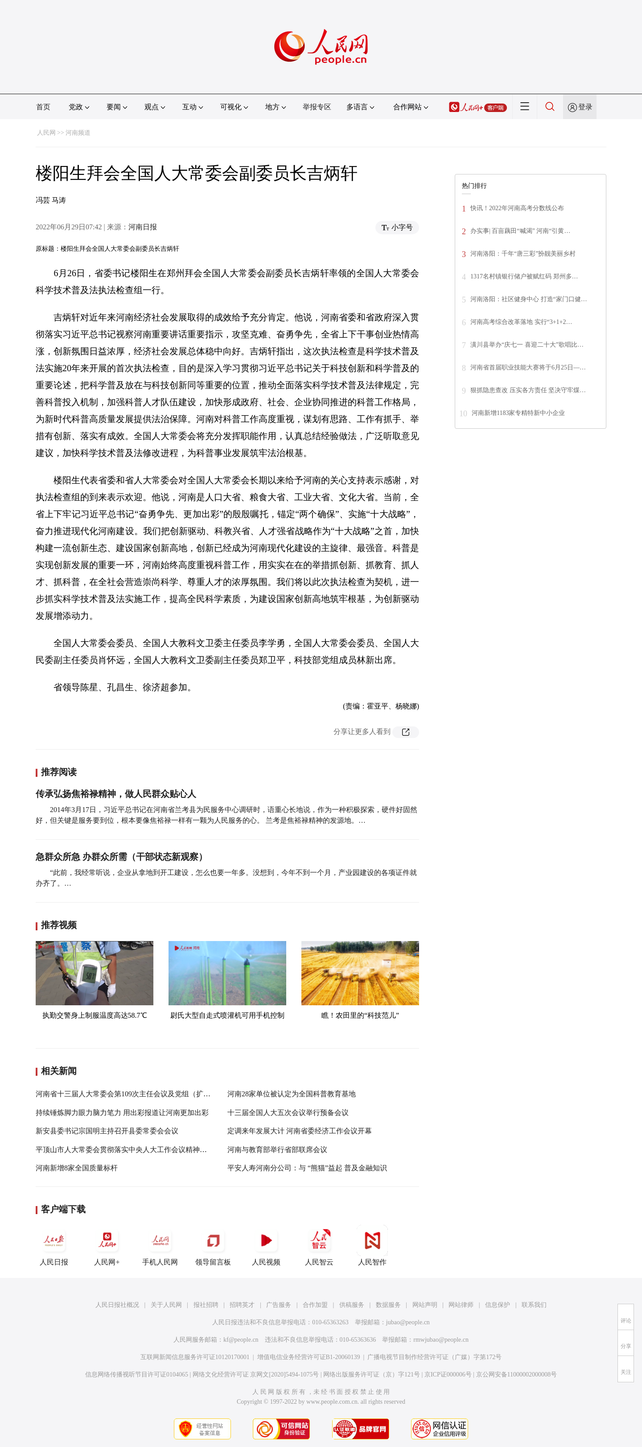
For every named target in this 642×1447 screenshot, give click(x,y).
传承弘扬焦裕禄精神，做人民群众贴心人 (116, 794)
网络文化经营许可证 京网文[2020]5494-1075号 (256, 1374)
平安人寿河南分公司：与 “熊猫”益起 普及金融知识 (307, 1168)
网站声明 (424, 1305)
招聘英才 (242, 1305)
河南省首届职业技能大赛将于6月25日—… (528, 367)
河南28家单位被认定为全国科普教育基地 (291, 1094)
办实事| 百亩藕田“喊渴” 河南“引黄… (520, 231)
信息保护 (497, 1305)
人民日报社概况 (117, 1305)
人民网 (46, 132)
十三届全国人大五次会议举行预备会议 (288, 1112)
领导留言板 (213, 1245)
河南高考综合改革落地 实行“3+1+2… (521, 322)
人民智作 (372, 1245)
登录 (585, 107)
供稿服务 (351, 1305)
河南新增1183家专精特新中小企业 (518, 413)
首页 (43, 107)
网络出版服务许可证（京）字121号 (371, 1374)
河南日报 (142, 227)
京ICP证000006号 (448, 1374)
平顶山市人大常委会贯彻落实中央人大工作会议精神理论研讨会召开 (143, 1149)
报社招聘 (205, 1305)
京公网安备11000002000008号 (516, 1374)
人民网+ (107, 1245)
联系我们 (534, 1305)
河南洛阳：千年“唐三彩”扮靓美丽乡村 (523, 253)
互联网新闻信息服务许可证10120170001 (195, 1357)
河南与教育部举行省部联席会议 (277, 1149)
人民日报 (54, 1245)
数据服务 (388, 1305)
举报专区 (317, 107)
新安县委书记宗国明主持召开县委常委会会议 (107, 1131)
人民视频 (266, 1245)
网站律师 (461, 1305)
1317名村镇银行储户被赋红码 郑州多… (524, 276)
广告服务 (278, 1305)
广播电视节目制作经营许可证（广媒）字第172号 (434, 1357)
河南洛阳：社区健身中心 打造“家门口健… (528, 299)
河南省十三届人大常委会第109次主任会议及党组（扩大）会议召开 (141, 1094)
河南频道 (78, 132)
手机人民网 (160, 1245)
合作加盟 (315, 1305)
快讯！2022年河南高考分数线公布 (517, 208)
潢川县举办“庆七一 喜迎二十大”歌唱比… (527, 344)
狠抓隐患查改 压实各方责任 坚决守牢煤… (528, 390)
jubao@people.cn (408, 1322)
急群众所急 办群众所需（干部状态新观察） (121, 857)
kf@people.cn (241, 1339)
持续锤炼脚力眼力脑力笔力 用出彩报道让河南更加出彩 (122, 1112)
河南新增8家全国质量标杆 (77, 1168)
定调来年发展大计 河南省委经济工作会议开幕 (299, 1131)
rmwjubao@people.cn (441, 1339)
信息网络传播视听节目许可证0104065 (136, 1374)
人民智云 (319, 1245)
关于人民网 (166, 1305)
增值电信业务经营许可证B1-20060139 (308, 1357)
